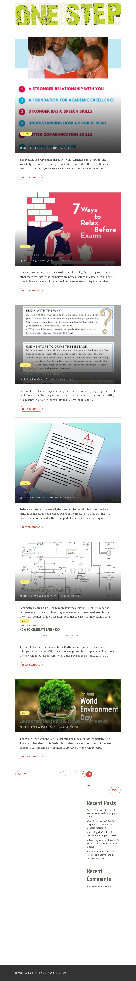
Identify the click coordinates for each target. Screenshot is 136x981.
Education (26, 133)
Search (90, 790)
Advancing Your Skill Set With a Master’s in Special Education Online (103, 848)
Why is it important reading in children (67, 141)
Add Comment (69, 148)
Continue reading (33, 177)
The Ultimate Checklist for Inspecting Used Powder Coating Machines (101, 829)
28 (76, 779)
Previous (24, 779)
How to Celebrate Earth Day (53, 632)
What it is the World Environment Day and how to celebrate (65, 721)
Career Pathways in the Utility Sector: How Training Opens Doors (102, 818)
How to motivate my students (56, 374)
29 (83, 779)
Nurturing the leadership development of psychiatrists (102, 839)
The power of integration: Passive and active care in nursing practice (100, 860)
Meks (45, 972)
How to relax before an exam (55, 255)
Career (25, 584)
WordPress (65, 972)
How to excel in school (47, 493)
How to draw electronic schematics (63, 592)
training (25, 247)
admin (42, 148)
